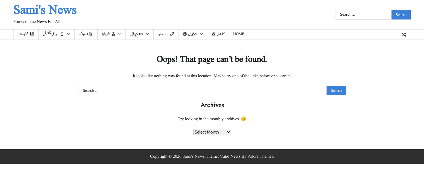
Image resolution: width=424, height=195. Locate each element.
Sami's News (45, 10)
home (238, 34)
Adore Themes (260, 157)
